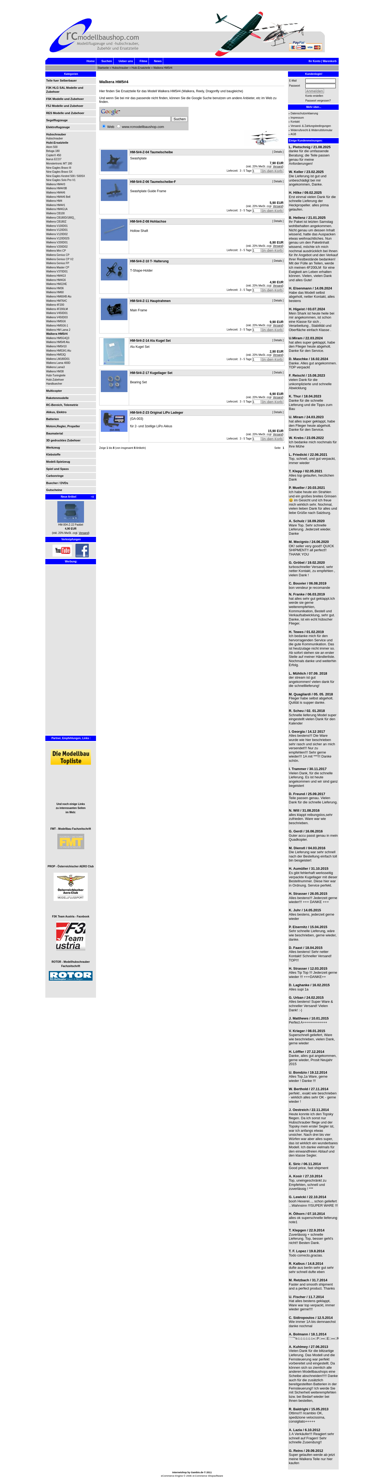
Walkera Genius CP (57, 254)
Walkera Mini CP (56, 250)
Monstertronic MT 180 (59, 163)
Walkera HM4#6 (55, 192)
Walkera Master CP (57, 267)
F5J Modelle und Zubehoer (64, 105)
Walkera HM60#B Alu (58, 296)
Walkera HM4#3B (56, 188)
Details (278, 151)
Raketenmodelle (57, 398)
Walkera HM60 (55, 292)
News (158, 61)
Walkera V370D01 (57, 271)
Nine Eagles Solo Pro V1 (60, 180)
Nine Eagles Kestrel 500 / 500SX (65, 176)
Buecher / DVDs (57, 483)
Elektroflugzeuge (58, 127)
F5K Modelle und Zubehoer (65, 98)
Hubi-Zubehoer (55, 379)
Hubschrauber (120, 67)
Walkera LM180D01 (58, 358)
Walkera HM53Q (56, 354)
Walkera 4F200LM (57, 309)
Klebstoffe (53, 454)
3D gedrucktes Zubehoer (63, 440)
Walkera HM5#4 (162, 67)
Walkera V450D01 (57, 313)
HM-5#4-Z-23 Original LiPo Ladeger (156, 412)
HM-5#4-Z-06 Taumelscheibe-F (153, 182)
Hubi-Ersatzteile (140, 67)
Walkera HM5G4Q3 (57, 338)
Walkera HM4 (54, 200)
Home (90, 61)
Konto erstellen (314, 95)
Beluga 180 (53, 151)
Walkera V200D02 (57, 246)
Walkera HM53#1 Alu (58, 350)
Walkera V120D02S (57, 238)
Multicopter (54, 390)
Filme (143, 61)
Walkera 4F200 (55, 304)
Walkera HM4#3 (55, 184)
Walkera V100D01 (57, 225)
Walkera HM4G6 (56, 280)
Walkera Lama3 (55, 367)
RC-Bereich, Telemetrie (62, 404)
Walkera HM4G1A (56, 209)
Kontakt (295, 121)
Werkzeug (53, 447)
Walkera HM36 (55, 288)
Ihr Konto (314, 61)
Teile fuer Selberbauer (61, 80)
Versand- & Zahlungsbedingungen (311, 125)
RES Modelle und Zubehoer (65, 113)
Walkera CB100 (55, 213)
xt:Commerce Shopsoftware (207, 1476)
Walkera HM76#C (56, 300)
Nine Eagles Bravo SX (59, 171)
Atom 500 (52, 147)
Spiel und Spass (57, 468)
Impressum (297, 117)
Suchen (106, 61)
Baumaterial (54, 433)
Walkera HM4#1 (55, 205)
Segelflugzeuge (57, 120)
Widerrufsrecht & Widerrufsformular (312, 130)
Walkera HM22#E (56, 284)
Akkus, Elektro (56, 412)
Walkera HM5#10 (56, 346)
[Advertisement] (62, 654)
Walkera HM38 (55, 371)
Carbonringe (54, 475)
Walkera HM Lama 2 (58, 329)
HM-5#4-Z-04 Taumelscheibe (151, 152)
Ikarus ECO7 (53, 159)
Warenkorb (330, 61)
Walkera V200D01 (57, 242)
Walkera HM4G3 (56, 275)
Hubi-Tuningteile (55, 375)
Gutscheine (54, 490)
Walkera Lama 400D (58, 362)
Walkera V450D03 (57, 317)
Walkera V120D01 (57, 229)
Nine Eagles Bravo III (58, 167)
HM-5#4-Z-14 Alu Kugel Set (150, 341)
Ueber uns (126, 61)
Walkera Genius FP (57, 263)
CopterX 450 (53, 155)
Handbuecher (54, 383)
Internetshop (179, 1472)
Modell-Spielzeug (58, 461)
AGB (293, 134)
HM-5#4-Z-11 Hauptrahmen (150, 301)
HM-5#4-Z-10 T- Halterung (149, 261)
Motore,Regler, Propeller (63, 426)
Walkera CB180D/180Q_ (60, 217)
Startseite (103, 67)
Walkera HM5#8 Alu (58, 342)
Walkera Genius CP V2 (59, 259)
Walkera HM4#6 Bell (58, 196)
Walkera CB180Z (56, 221)
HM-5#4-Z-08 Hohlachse (148, 221)
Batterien (52, 419)
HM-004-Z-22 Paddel (70, 524)
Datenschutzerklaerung (304, 113)
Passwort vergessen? (318, 100)
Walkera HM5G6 (56, 321)
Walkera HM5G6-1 (57, 325)
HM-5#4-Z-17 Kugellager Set (151, 373)
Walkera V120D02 (57, 234)
